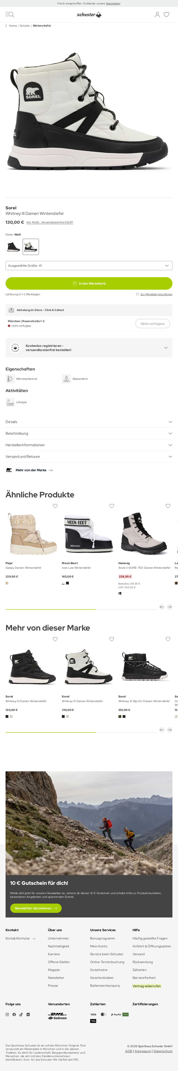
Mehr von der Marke (31, 470)
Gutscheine (99, 970)
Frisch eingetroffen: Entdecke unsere (81, 3)
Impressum (143, 1051)
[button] (162, 607)
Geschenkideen (102, 978)
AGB (128, 1051)
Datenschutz (163, 1051)
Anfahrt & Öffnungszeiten (152, 946)
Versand (139, 954)
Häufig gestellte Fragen (150, 938)
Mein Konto (98, 946)
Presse (53, 985)
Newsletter (56, 978)
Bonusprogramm (102, 938)
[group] (89, 112)
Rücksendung (143, 962)
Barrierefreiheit (144, 978)
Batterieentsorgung (105, 985)
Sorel (11, 207)
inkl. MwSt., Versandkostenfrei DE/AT (49, 222)
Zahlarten (140, 970)
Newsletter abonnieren (33, 908)
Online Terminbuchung (107, 962)
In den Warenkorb (89, 283)
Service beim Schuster (107, 954)
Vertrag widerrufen (147, 986)
